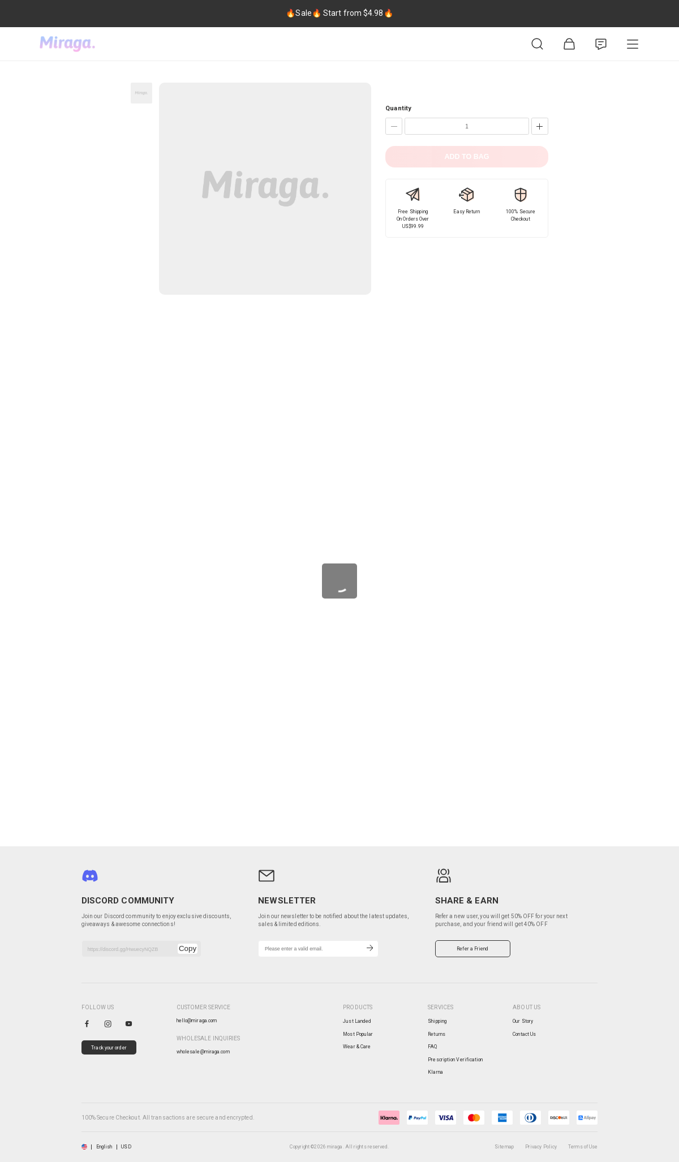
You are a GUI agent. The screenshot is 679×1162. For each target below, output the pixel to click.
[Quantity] (467, 126)
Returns (436, 1034)
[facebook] (87, 1023)
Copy (187, 948)
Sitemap (504, 1147)
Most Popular (358, 1034)
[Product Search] (537, 44)
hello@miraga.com (197, 1020)
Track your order (109, 1048)
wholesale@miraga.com (203, 1052)
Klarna (435, 1072)
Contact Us (524, 1034)
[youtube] (128, 1023)
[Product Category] (632, 44)
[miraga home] (67, 44)
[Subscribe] (370, 948)
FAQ (432, 1046)
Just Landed (357, 1021)
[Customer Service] (601, 44)
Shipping (437, 1021)
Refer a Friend (472, 949)
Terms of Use (583, 1147)
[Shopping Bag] (569, 44)
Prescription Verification (455, 1059)
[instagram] (108, 1023)
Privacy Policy (541, 1147)
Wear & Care (357, 1046)
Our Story (523, 1021)
